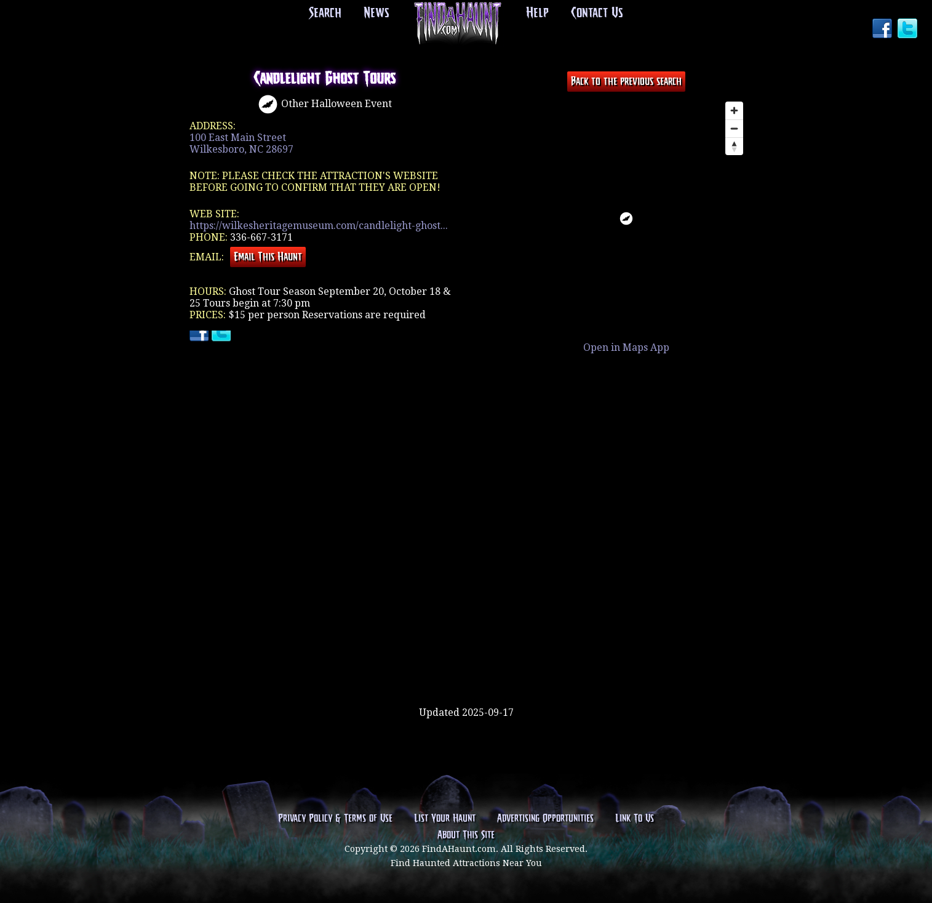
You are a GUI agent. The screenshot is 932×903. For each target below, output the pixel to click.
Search (329, 14)
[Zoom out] (734, 128)
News (378, 14)
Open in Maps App (626, 347)
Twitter (909, 29)
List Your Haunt (445, 819)
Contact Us (594, 14)
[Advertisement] (466, 666)
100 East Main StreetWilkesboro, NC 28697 (241, 143)
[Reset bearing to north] (734, 146)
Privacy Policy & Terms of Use (335, 819)
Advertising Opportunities (545, 819)
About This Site (466, 836)
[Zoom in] (734, 110)
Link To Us (634, 819)
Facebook (883, 29)
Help (537, 14)
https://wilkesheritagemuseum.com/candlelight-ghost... (318, 225)
